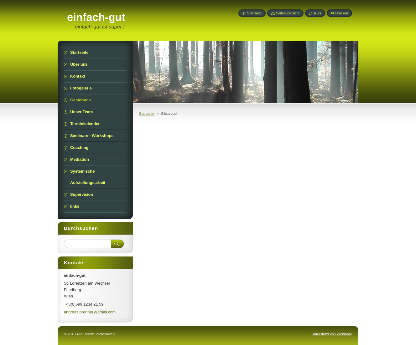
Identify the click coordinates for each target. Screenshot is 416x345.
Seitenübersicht (287, 13)
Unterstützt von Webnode (331, 334)
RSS (317, 13)
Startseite (146, 113)
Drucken (341, 13)
